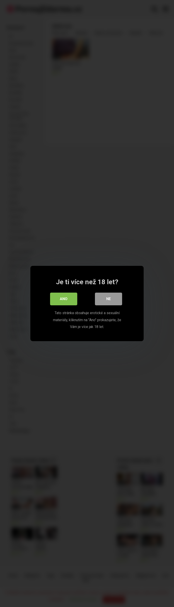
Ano (64, 299)
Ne (108, 299)
